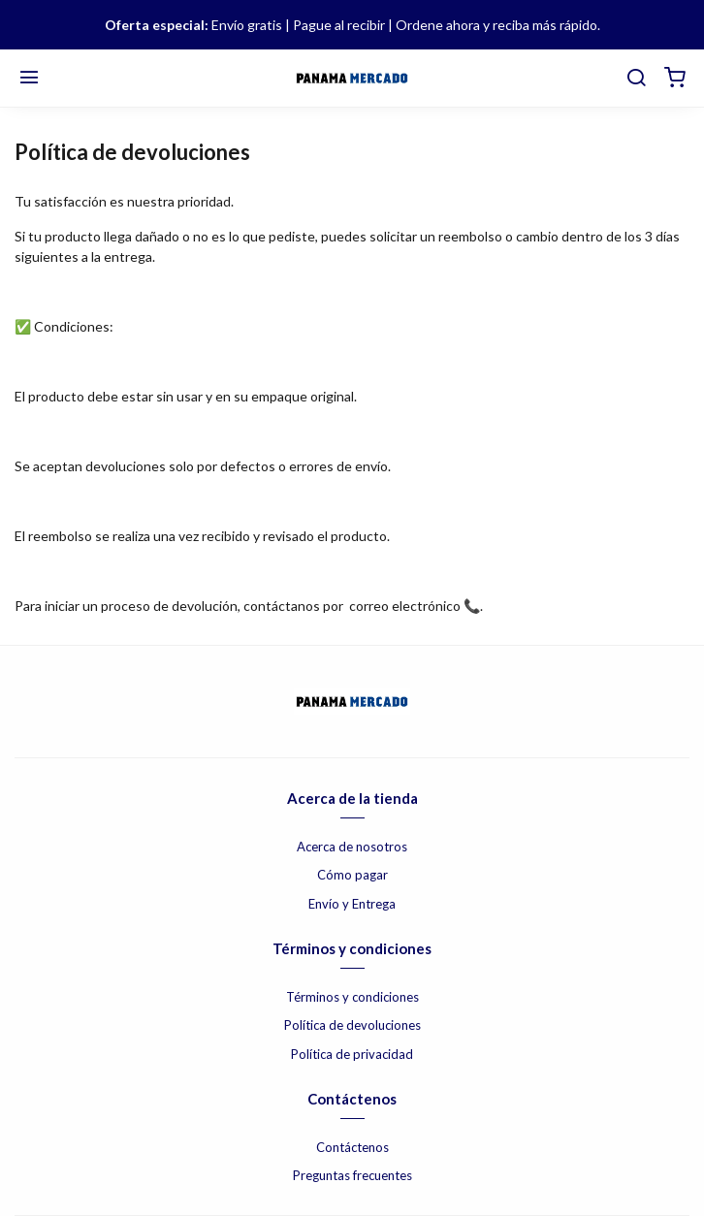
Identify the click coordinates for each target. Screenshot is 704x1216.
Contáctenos (352, 1147)
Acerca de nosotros (352, 846)
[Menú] (29, 78)
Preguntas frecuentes (352, 1175)
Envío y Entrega (352, 904)
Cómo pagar (352, 874)
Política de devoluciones (352, 1025)
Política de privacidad (352, 1054)
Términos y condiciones (352, 997)
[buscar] (636, 78)
